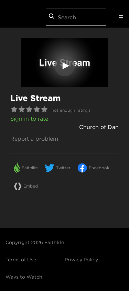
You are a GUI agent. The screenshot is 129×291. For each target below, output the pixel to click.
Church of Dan (99, 126)
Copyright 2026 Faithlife (35, 242)
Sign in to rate (29, 118)
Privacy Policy (81, 260)
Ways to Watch (24, 277)
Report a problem (34, 138)
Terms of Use (21, 260)
